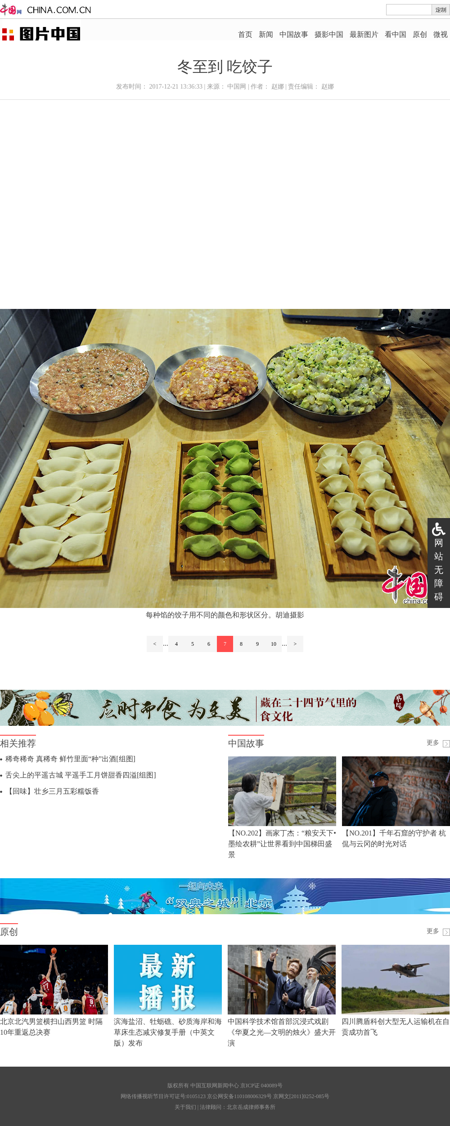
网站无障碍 (438, 570)
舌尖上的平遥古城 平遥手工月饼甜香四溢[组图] (80, 775)
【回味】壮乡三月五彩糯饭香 (52, 791)
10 (273, 644)
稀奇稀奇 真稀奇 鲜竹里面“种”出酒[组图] (70, 759)
